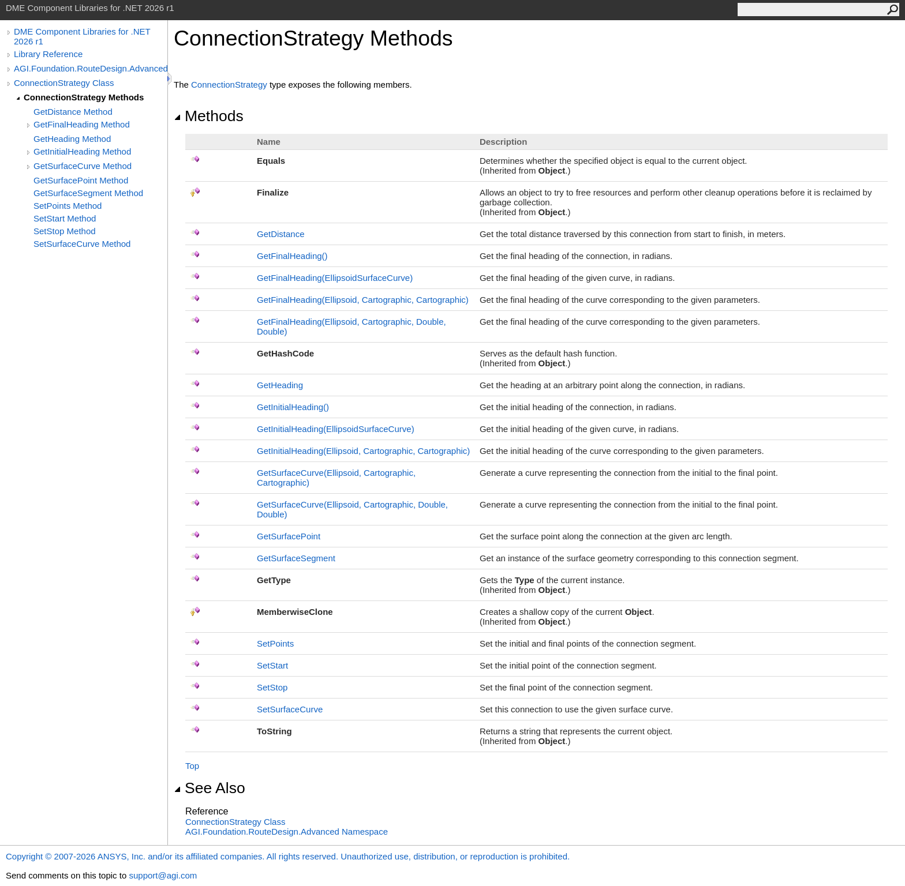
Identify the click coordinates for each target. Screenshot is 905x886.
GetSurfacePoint (288, 536)
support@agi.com (163, 875)
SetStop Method (64, 231)
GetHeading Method (72, 139)
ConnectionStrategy (229, 84)
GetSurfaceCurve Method (82, 166)
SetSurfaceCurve (290, 709)
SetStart (272, 665)
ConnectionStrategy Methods (84, 97)
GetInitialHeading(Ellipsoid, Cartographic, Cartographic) (363, 451)
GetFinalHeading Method (81, 124)
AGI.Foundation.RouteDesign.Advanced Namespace (286, 831)
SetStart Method (64, 218)
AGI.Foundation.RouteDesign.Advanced (90, 68)
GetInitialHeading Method (82, 151)
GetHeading (280, 385)
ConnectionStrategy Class (64, 83)
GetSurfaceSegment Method (88, 193)
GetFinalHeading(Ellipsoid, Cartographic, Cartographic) (363, 300)
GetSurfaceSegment (296, 558)
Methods (209, 116)
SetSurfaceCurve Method (81, 244)
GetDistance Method (73, 112)
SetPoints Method (67, 206)
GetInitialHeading (293, 407)
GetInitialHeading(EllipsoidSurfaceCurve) (335, 429)
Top (192, 766)
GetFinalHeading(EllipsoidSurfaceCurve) (335, 278)
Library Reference (48, 54)
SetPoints (275, 643)
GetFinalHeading (292, 256)
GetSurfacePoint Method (80, 180)
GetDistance (281, 234)
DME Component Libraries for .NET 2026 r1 (82, 36)
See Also (209, 788)
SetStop (272, 687)
